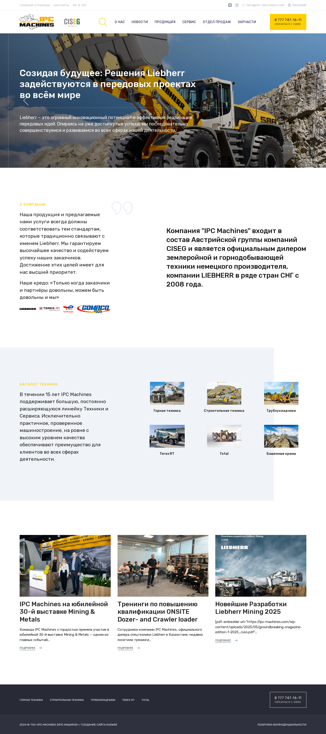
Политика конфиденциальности (282, 724)
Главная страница (35, 5)
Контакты (61, 5)
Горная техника (31, 700)
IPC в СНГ (80, 5)
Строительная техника (67, 700)
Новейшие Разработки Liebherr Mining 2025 (251, 608)
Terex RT (128, 700)
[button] (300, 101)
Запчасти (247, 22)
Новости (140, 22)
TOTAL (146, 700)
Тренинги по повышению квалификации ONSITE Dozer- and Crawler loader (158, 611)
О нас (120, 22)
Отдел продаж (217, 22)
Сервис (189, 22)
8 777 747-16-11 (288, 22)
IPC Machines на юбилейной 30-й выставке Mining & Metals (64, 611)
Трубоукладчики (103, 700)
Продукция (165, 22)
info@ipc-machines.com (265, 5)
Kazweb (111, 724)
